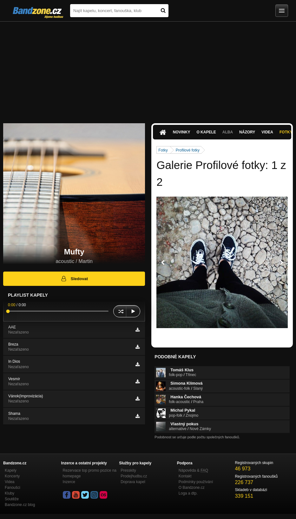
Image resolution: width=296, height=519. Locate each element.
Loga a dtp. (188, 493)
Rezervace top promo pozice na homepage (89, 473)
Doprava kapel (133, 482)
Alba (227, 132)
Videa (267, 132)
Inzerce (69, 482)
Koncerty (12, 476)
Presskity (128, 470)
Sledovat (74, 278)
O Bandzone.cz (192, 487)
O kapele (206, 132)
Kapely (10, 470)
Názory (247, 132)
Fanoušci (12, 487)
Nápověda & (193, 470)
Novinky (181, 132)
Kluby (9, 493)
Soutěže (12, 499)
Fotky (163, 150)
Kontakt (185, 476)
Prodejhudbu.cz (134, 476)
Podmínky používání (196, 482)
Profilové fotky (188, 150)
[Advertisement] (148, 69)
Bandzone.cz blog (20, 504)
